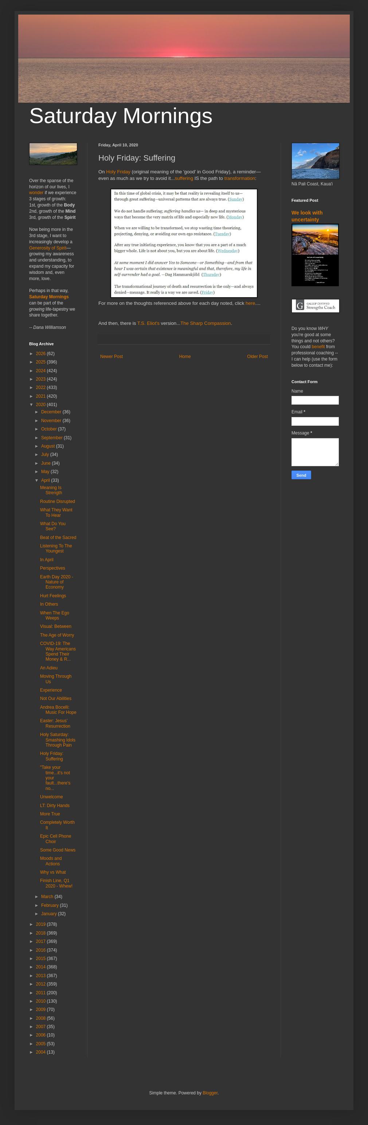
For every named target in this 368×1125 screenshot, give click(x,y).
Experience (51, 690)
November (52, 420)
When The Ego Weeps (54, 615)
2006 (41, 1035)
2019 (41, 924)
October (49, 429)
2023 (41, 379)
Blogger (210, 1093)
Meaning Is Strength (51, 490)
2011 (41, 992)
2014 (41, 966)
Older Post (257, 356)
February (50, 905)
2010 (41, 1001)
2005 (41, 1043)
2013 (41, 975)
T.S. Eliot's (148, 323)
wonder (36, 192)
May (46, 471)
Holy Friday (118, 171)
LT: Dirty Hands (55, 805)
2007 (41, 1026)
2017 (41, 941)
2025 (41, 362)
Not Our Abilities (55, 698)
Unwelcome (51, 796)
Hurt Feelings (53, 595)
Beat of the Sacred (58, 537)
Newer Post (111, 356)
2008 (41, 1018)
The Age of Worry (57, 635)
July (45, 454)
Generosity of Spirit (47, 248)
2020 (41, 404)
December (52, 411)
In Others (49, 604)
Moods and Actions (51, 861)
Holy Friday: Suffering (51, 756)
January (49, 913)
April (46, 480)
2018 (41, 933)
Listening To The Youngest (56, 548)
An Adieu (49, 667)
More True (50, 814)
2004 (41, 1052)
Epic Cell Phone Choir (55, 839)
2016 (41, 950)
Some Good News (57, 850)
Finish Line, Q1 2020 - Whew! (56, 883)
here (250, 303)
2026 (41, 353)
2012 (41, 984)
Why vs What (53, 872)
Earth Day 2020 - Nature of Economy (56, 582)
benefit (318, 346)
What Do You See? (53, 526)
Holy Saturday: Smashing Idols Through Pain (57, 740)
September (52, 437)
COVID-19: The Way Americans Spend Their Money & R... (58, 651)
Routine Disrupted (57, 501)
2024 (41, 370)
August (48, 446)
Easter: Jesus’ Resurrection (55, 723)
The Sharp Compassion (205, 323)
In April (47, 559)
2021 (41, 396)
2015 (41, 958)
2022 (41, 387)
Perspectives (52, 568)
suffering (184, 178)
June (46, 463)
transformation (239, 178)
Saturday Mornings (121, 115)
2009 (41, 1009)
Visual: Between (55, 626)
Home (185, 356)
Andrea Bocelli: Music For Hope (58, 710)
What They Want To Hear (56, 512)
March (48, 896)
